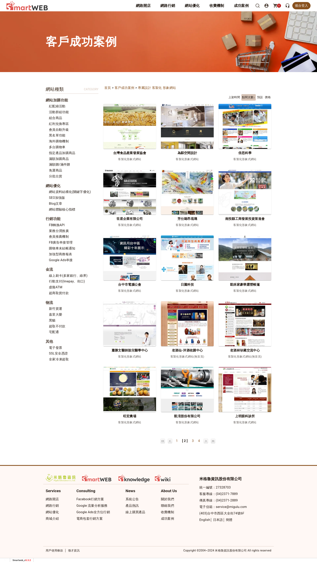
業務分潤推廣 (59, 231)
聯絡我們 (167, 506)
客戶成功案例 (124, 88)
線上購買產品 (135, 512)
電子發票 (55, 348)
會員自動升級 (59, 130)
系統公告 (132, 499)
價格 (268, 97)
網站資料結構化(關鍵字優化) (70, 192)
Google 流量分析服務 (92, 506)
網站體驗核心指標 (62, 209)
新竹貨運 (55, 309)
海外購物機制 (59, 141)
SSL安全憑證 (58, 353)
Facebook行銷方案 (90, 499)
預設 (260, 97)
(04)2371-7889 (227, 494)
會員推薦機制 (59, 236)
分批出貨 (55, 176)
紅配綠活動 (57, 106)
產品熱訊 (132, 506)
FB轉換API (57, 225)
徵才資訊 (74, 550)
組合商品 (55, 118)
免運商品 (55, 170)
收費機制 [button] (216, 5)
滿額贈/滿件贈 (59, 164)
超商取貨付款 (59, 293)
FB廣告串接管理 (61, 242)
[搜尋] (258, 6)
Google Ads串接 (61, 260)
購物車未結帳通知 (62, 248)
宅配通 (54, 332)
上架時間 (234, 97)
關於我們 (167, 499)
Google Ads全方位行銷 (93, 512)
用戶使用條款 (54, 550)
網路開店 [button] (143, 5)
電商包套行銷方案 (89, 518)
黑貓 (52, 320)
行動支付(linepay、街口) (67, 281)
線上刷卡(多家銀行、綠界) (68, 276)
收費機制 (167, 512)
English (204, 520)
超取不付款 (57, 326)
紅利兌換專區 (59, 124)
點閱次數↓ (248, 97)
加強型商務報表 (60, 254)
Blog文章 (55, 203)
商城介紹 (52, 518)
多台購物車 (57, 147)
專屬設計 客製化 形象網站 (157, 88)
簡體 (229, 520)
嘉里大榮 (55, 314)
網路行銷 (167, 5)
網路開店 (52, 499)
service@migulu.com (231, 507)
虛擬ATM (55, 287)
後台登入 (301, 5)
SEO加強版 (57, 198)
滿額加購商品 (59, 159)
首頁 (107, 88)
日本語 (218, 520)
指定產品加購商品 (62, 153)
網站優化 (192, 5)
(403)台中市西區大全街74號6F (221, 513)
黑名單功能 (57, 135)
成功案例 (241, 5)
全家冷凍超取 (59, 359)
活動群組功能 (59, 112)
